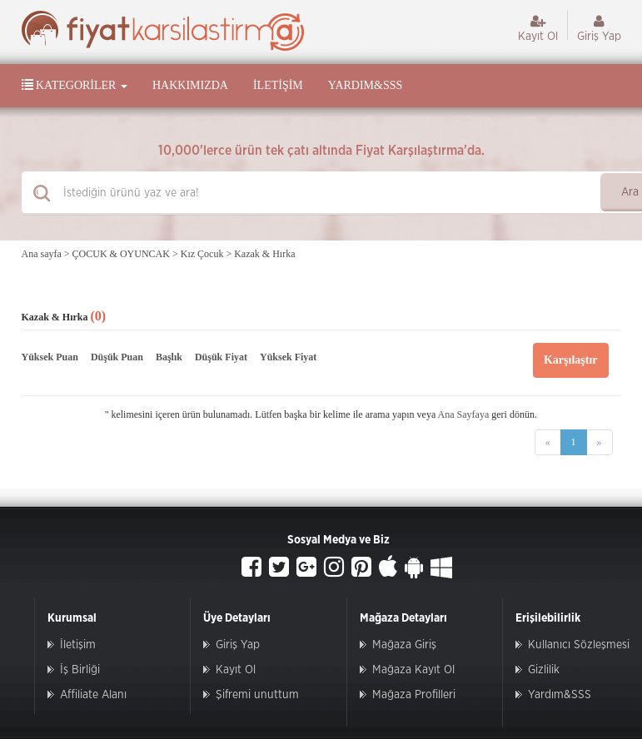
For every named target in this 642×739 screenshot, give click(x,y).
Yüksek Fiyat (288, 357)
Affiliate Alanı (93, 695)
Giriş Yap (599, 28)
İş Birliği (80, 670)
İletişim (278, 85)
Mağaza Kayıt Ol (413, 670)
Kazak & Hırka (264, 254)
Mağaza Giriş (404, 645)
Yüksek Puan (50, 357)
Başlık (169, 357)
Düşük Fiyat (221, 357)
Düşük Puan (117, 357)
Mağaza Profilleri (413, 695)
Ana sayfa (42, 254)
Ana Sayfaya (464, 414)
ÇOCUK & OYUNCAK (121, 254)
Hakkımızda (190, 85)
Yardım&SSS (365, 85)
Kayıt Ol (538, 28)
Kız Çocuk (202, 254)
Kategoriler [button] (74, 85)
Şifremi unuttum (257, 695)
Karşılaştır (571, 360)
